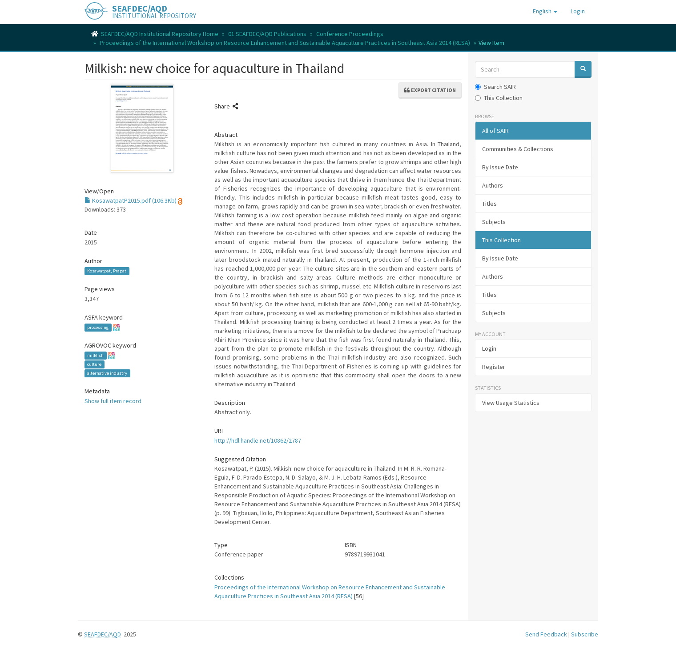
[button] (545, 11)
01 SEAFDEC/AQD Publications (267, 34)
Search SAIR (495, 87)
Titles (489, 204)
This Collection (499, 98)
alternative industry (107, 373)
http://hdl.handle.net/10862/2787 (257, 440)
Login (489, 348)
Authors (492, 185)
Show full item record (112, 401)
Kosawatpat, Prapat (106, 271)
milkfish (95, 355)
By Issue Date (500, 167)
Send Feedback (546, 634)
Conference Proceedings (349, 34)
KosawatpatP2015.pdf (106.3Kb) (130, 200)
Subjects (494, 222)
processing (98, 327)
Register (493, 367)
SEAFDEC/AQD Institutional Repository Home (159, 34)
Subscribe (584, 634)
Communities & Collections (517, 149)
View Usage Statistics (510, 403)
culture (94, 364)
